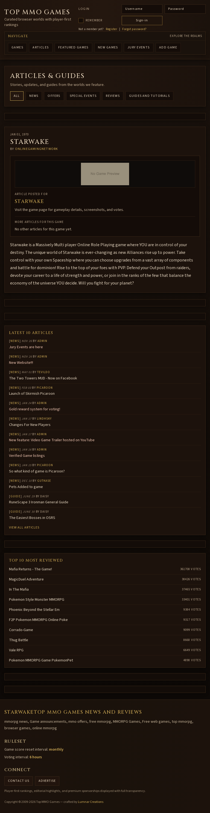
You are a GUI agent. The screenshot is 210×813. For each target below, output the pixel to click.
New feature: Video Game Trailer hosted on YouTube (52, 440)
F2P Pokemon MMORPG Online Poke (38, 620)
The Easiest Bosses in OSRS (32, 518)
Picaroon (45, 388)
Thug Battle (18, 640)
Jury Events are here (26, 347)
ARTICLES (41, 47)
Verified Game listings (27, 455)
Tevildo (43, 372)
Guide (15, 496)
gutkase (44, 481)
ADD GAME (168, 47)
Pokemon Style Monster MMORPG (36, 599)
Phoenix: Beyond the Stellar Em (34, 609)
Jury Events (138, 47)
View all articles (24, 527)
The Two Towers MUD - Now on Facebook (43, 378)
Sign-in (142, 20)
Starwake (29, 201)
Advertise (47, 781)
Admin (42, 341)
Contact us (18, 781)
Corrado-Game (21, 630)
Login (83, 9)
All (17, 96)
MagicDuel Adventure (26, 579)
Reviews (112, 96)
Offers (54, 96)
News (34, 96)
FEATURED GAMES (73, 47)
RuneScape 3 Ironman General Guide (38, 502)
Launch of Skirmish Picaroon (32, 393)
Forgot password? (134, 29)
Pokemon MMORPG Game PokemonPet (41, 660)
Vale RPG (16, 650)
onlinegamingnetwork (36, 149)
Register (111, 29)
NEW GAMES (108, 47)
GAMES (17, 47)
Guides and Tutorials (149, 96)
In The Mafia (19, 589)
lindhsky (44, 419)
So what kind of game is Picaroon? (37, 471)
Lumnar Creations (90, 802)
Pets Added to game (26, 487)
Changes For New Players (30, 425)
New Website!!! (21, 362)
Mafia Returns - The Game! (30, 569)
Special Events (83, 96)
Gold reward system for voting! (34, 409)
